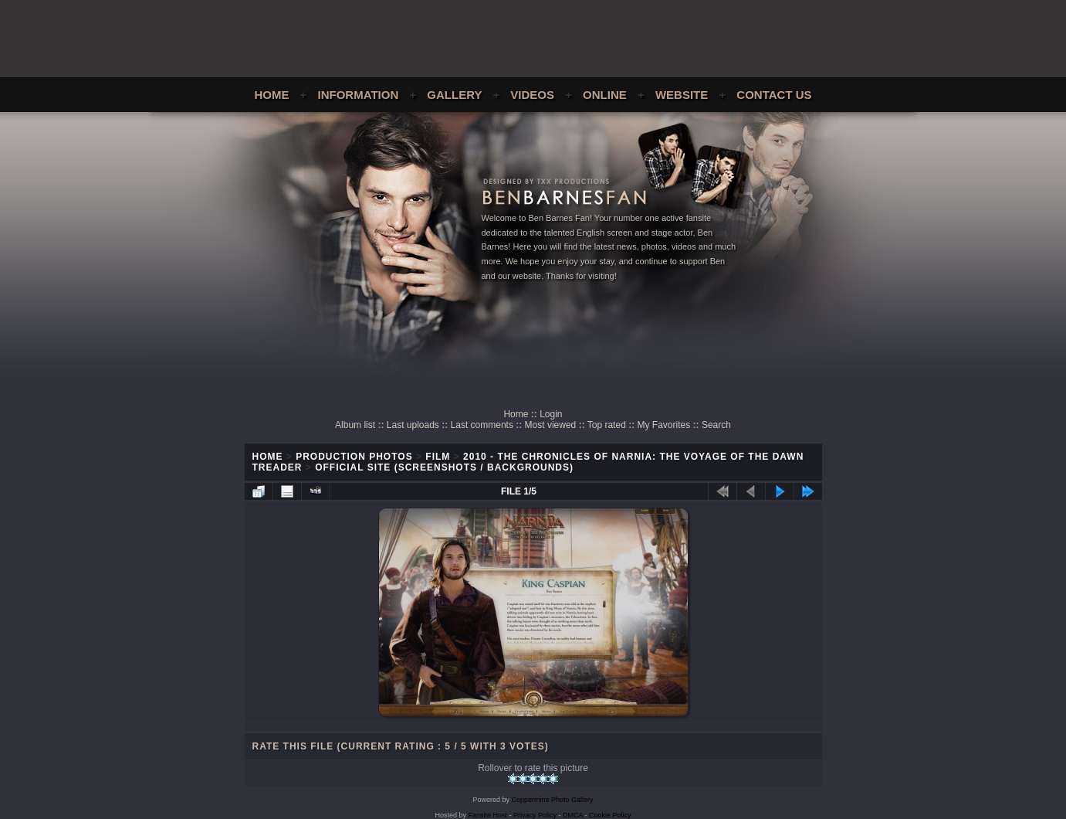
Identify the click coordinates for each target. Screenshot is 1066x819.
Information (358, 94)
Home (271, 94)
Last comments (482, 425)
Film (437, 456)
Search (716, 425)
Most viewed (551, 425)
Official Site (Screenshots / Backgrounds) (444, 467)
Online (605, 94)
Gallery (454, 94)
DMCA (573, 815)
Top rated (606, 425)
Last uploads (413, 425)
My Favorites (664, 425)
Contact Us (773, 94)
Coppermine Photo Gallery (552, 800)
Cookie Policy (610, 815)
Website (681, 94)
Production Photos (354, 456)
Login (551, 414)
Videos (532, 94)
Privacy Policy (535, 815)
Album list (355, 425)
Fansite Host (487, 815)
